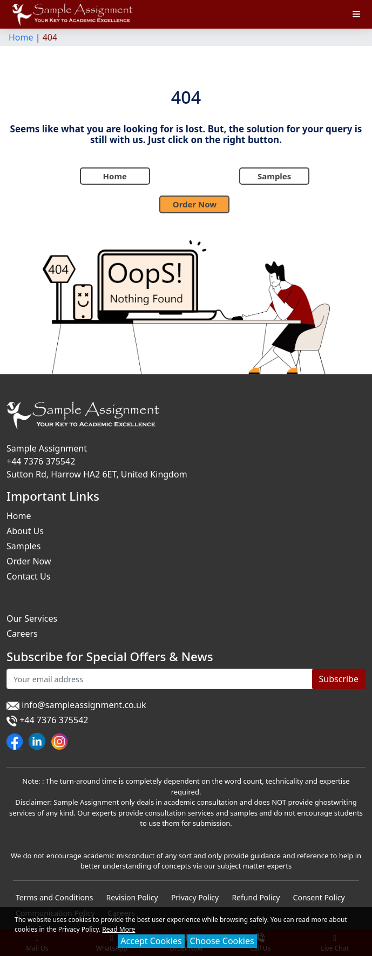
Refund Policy (256, 897)
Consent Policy (319, 897)
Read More (118, 929)
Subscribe (339, 679)
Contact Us (28, 576)
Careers (22, 633)
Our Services (31, 618)
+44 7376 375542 (40, 461)
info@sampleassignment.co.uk (76, 705)
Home (21, 37)
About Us (25, 531)
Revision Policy (132, 897)
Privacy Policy (195, 897)
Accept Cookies (150, 941)
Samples (274, 176)
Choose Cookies (222, 941)
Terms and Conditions (54, 897)
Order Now (195, 204)
